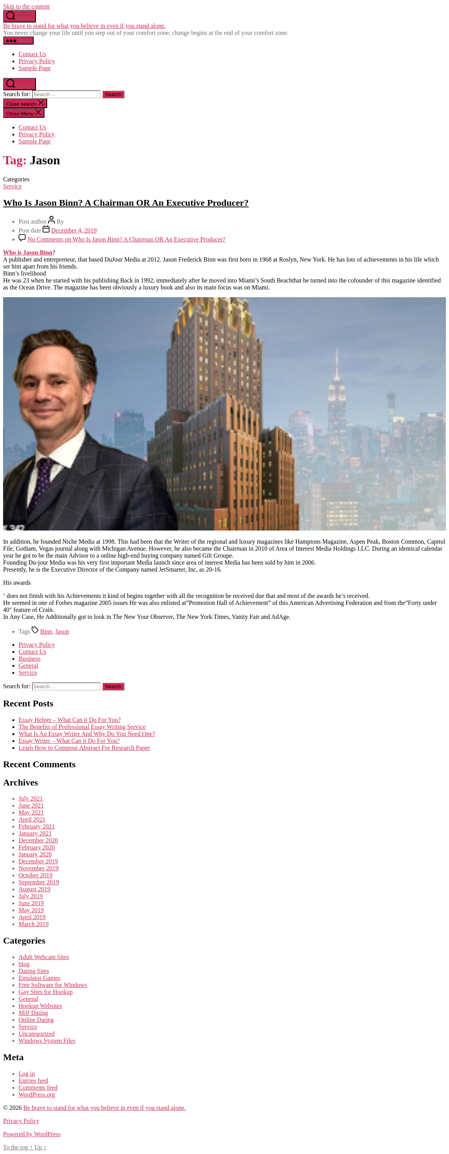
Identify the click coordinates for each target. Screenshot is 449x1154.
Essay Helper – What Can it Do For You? (70, 720)
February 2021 (37, 826)
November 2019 (39, 868)
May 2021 (31, 812)
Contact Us (32, 54)
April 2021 (32, 819)
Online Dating (36, 1019)
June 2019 (31, 903)
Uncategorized (37, 1033)
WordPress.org (37, 1094)
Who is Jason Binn (28, 252)
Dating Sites (34, 971)
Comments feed (38, 1087)
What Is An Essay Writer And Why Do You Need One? (87, 733)
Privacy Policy (37, 61)
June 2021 (31, 805)
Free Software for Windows (53, 985)
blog (24, 964)
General (28, 665)
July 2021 (31, 798)
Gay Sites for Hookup (46, 992)
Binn (46, 631)
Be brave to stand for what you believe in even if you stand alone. (84, 25)
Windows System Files (47, 1040)
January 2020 (35, 854)
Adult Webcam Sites (44, 957)
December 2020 (38, 840)
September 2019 (39, 882)
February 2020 (37, 847)
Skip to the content (26, 6)
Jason (62, 631)
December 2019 (38, 861)
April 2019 (32, 917)
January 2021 (35, 833)
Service (12, 186)
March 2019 (34, 924)
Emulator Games (39, 978)
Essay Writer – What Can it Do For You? (69, 740)
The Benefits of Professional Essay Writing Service (82, 726)
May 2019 (31, 910)
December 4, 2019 (74, 230)
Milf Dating (33, 1012)
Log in (27, 1073)
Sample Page (35, 68)
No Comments (126, 239)
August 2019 (34, 889)
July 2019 (31, 896)
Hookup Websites (40, 1005)
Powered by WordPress (32, 1134)
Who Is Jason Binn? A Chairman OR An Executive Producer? (126, 203)
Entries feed (33, 1080)
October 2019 (36, 875)
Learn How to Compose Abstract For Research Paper (84, 747)
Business (30, 658)
